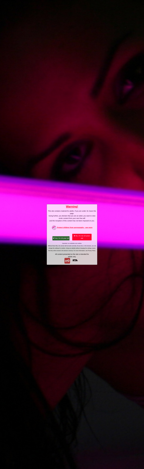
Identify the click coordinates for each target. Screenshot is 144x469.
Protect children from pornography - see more (72, 227)
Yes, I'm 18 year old (61, 238)
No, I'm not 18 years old (82, 237)
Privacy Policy (91, 250)
